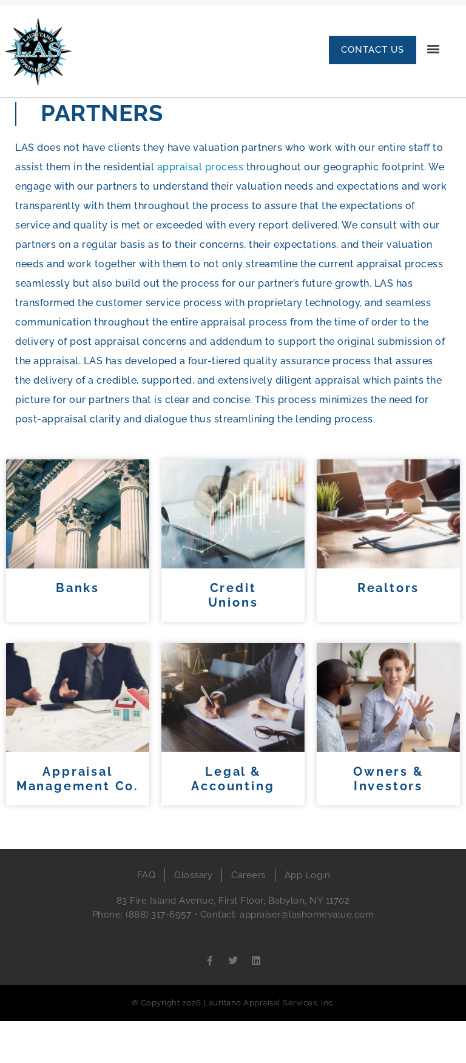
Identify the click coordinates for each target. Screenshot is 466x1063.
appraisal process (200, 209)
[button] (434, 49)
